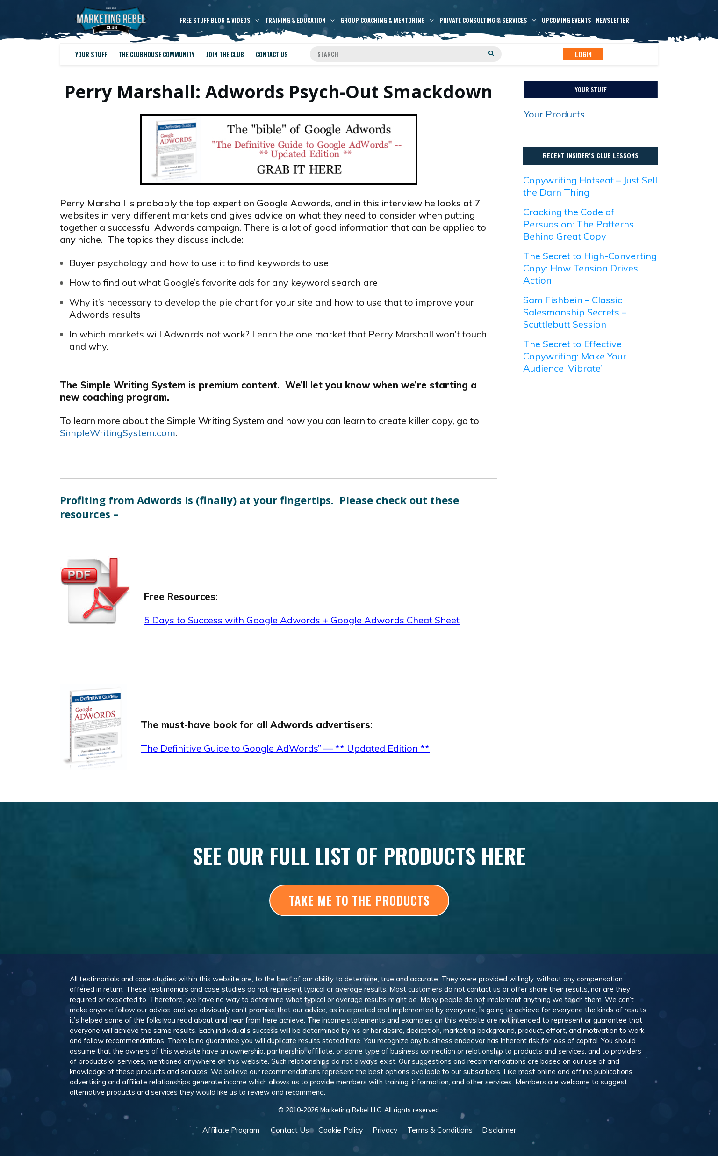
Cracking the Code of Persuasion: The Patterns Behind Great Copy (578, 224)
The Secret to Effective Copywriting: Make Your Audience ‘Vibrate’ (574, 356)
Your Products (554, 114)
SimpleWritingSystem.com (117, 433)
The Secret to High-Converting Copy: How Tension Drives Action (590, 268)
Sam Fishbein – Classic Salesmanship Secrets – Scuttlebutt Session (574, 312)
